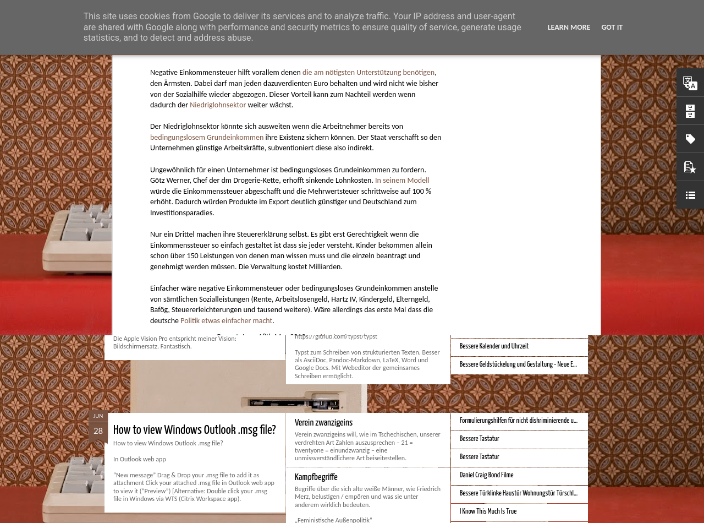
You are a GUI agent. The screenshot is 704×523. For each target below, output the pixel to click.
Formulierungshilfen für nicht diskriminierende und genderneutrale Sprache (548, 420)
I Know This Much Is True (488, 511)
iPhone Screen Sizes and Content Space (505, 328)
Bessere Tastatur (479, 439)
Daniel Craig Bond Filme (487, 475)
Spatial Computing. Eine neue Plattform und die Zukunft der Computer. (253, 301)
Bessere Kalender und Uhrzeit (494, 346)
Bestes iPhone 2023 (483, 292)
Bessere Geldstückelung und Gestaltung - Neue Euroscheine (529, 364)
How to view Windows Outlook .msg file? (194, 430)
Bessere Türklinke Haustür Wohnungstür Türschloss (521, 493)
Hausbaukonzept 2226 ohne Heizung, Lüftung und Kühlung (529, 204)
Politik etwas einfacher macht (226, 141)
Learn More (569, 27)
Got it (612, 27)
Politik (307, 171)
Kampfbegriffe (316, 477)
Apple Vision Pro (479, 222)
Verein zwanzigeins (324, 423)
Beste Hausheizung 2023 (489, 310)
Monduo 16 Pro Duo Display (335, 294)
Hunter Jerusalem (348, 156)
